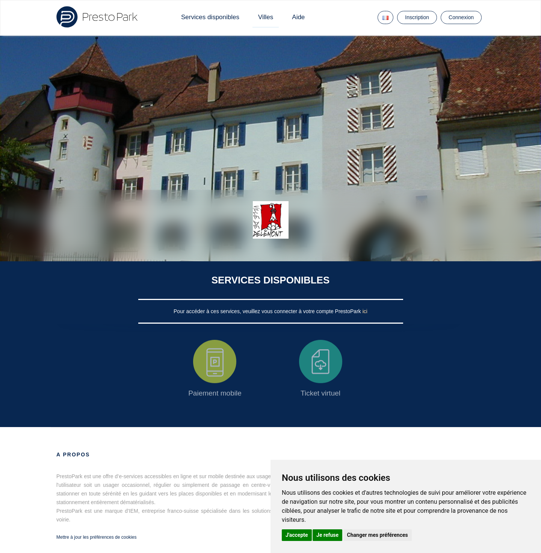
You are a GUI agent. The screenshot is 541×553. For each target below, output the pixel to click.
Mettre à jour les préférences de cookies (96, 537)
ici (365, 311)
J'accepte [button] (297, 535)
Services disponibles (210, 17)
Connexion (461, 17)
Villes (265, 17)
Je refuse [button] (327, 535)
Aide (298, 17)
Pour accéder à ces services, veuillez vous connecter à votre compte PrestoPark (268, 311)
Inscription (417, 17)
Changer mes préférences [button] (377, 535)
